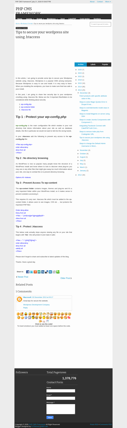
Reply (25, 308)
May (82, 164)
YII (29, 24)
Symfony (97, 19)
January (83, 171)
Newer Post (23, 277)
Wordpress (51, 19)
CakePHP (72, 19)
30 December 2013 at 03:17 (42, 297)
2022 (80, 76)
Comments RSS (106, 424)
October (83, 154)
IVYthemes (35, 426)
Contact (100, 2)
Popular (105, 64)
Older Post (65, 278)
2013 (80, 90)
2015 (80, 83)
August (83, 157)
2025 (80, 70)
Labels (93, 64)
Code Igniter (85, 19)
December (84, 93)
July (81, 160)
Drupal (39, 19)
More (107, 2)
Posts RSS (94, 424)
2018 (80, 80)
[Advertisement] (37, 57)
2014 (80, 87)
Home (19, 19)
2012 (80, 175)
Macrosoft (27, 297)
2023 (80, 73)
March (82, 167)
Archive (80, 64)
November (84, 150)
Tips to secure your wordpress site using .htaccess (42, 34)
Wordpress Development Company (36, 305)
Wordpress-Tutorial (21, 28)
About (92, 2)
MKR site (44, 426)
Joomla (29, 19)
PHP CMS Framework (28, 11)
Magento (20, 24)
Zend (63, 19)
